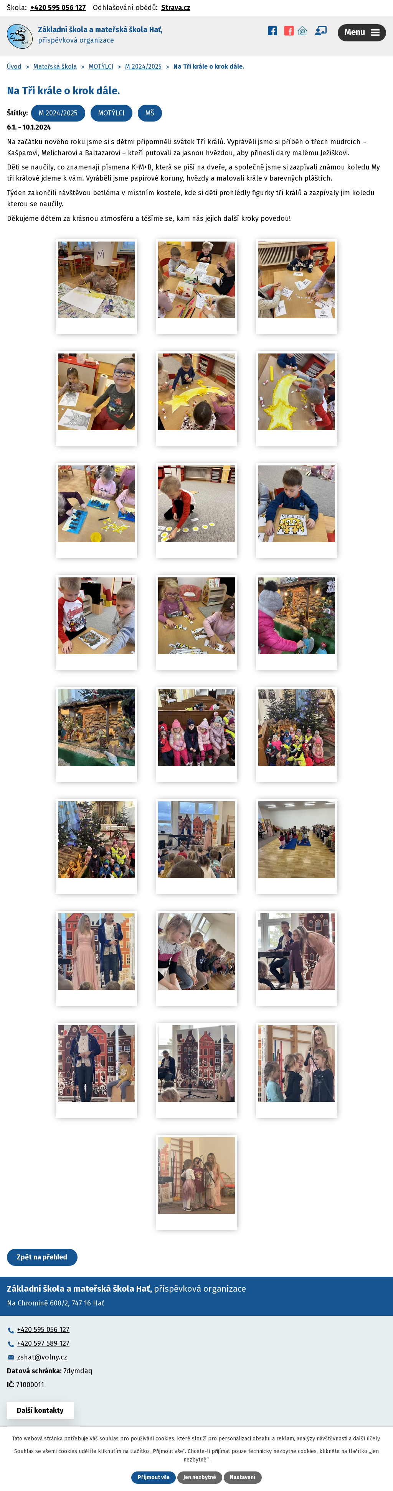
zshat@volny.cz (42, 1356)
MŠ (149, 112)
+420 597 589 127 (43, 1342)
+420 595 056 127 (58, 7)
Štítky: (17, 112)
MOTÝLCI (101, 65)
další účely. (367, 1438)
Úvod (14, 65)
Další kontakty (40, 1409)
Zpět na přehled (42, 1256)
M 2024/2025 (143, 65)
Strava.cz (175, 7)
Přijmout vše (154, 1478)
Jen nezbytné (199, 1478)
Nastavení (242, 1478)
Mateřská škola (55, 65)
